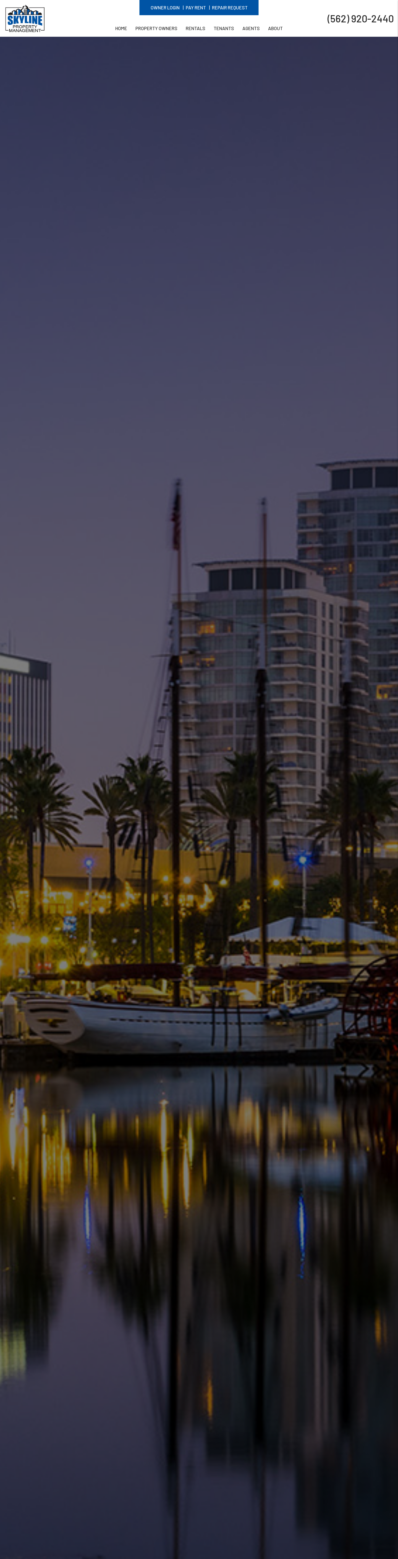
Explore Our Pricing (244, 1491)
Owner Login (165, 7)
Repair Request (230, 7)
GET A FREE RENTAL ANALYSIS (153, 1491)
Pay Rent (196, 7)
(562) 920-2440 (361, 18)
